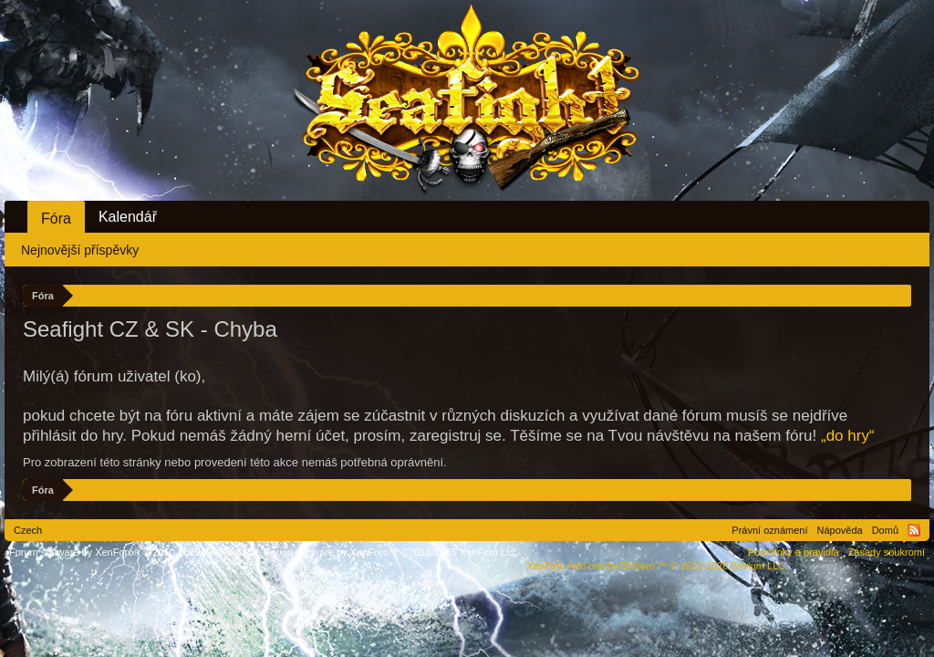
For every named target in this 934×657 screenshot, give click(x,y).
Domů (885, 530)
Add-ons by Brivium (657, 565)
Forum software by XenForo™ (391, 552)
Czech (28, 530)
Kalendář (128, 216)
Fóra (56, 218)
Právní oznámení (769, 530)
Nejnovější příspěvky (80, 250)
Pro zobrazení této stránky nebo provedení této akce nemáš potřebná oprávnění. (235, 462)
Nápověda (840, 530)
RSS (914, 530)
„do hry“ (848, 435)
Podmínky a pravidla (793, 552)
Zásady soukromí (886, 552)
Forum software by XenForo (135, 552)
